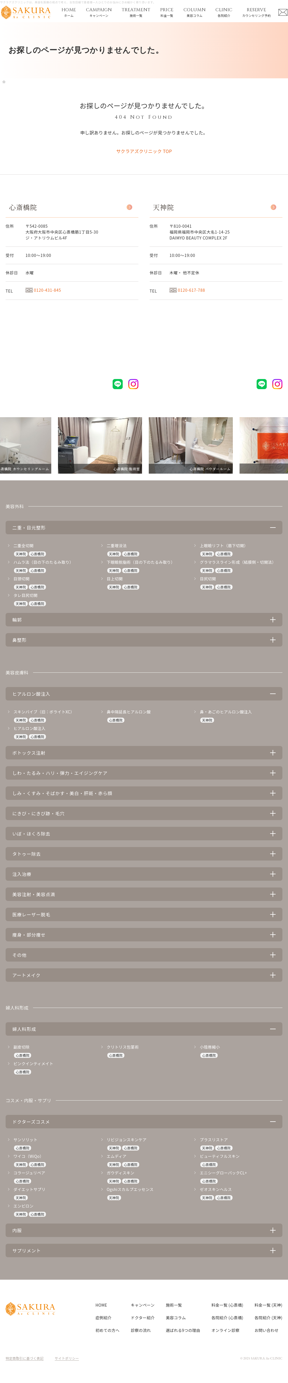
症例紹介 (104, 1317)
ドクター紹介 (143, 1317)
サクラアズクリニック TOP (144, 151)
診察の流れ (141, 1330)
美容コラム (176, 1317)
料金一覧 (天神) (268, 1305)
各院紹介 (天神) (268, 1317)
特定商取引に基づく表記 (25, 1358)
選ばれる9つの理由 (183, 1330)
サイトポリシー (67, 1358)
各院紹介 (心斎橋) (227, 1317)
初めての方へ (108, 1330)
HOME (101, 1305)
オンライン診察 (226, 1330)
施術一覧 (174, 1305)
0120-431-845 (43, 290)
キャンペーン (143, 1305)
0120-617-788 (187, 290)
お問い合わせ (267, 1330)
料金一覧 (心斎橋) (227, 1305)
